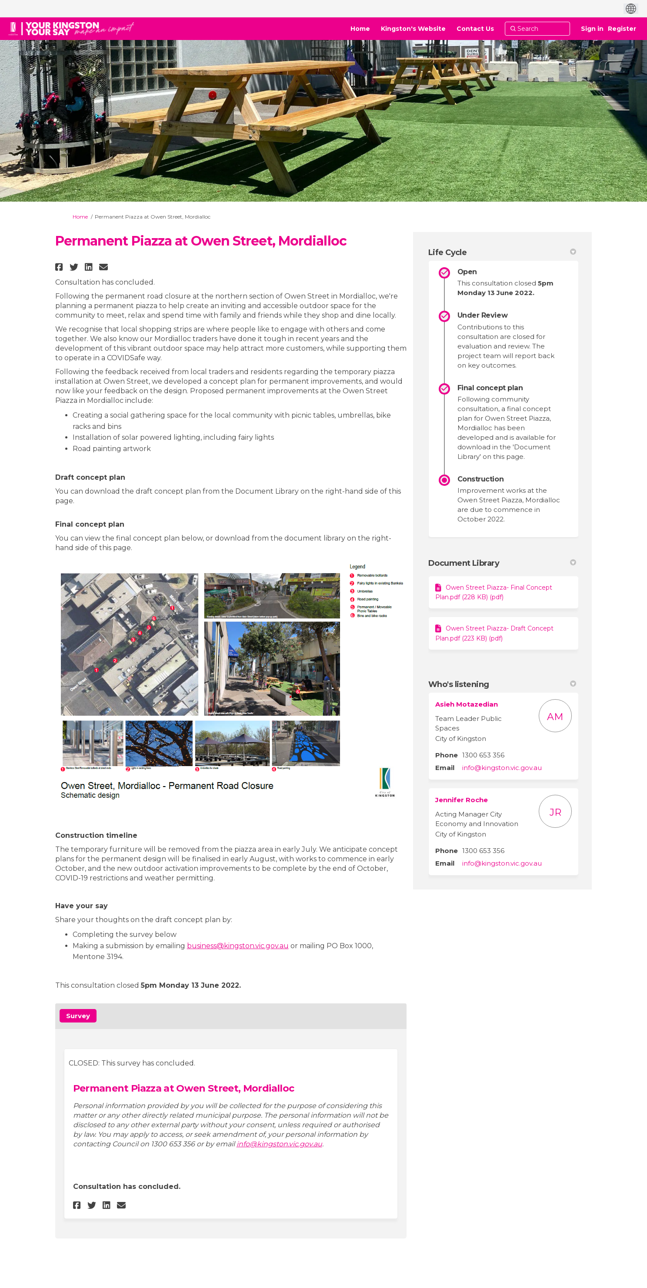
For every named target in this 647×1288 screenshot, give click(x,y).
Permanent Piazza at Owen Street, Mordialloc (183, 1088)
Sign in (592, 29)
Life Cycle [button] (502, 252)
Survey (78, 1016)
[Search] (537, 29)
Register (622, 29)
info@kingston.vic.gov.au (279, 1144)
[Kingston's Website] (413, 29)
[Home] (360, 29)
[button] (60, 267)
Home (80, 216)
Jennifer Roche (461, 800)
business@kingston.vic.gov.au (238, 946)
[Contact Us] (475, 29)
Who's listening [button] (502, 684)
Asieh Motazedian (466, 704)
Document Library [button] (502, 563)
